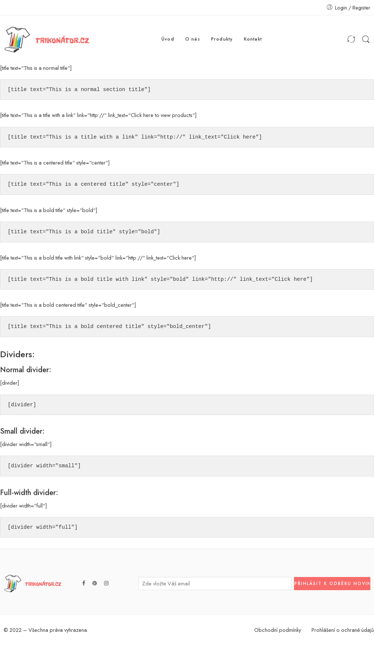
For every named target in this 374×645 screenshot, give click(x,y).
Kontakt (253, 39)
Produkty (222, 39)
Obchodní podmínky (277, 630)
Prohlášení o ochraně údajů (343, 630)
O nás (192, 39)
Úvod (167, 39)
